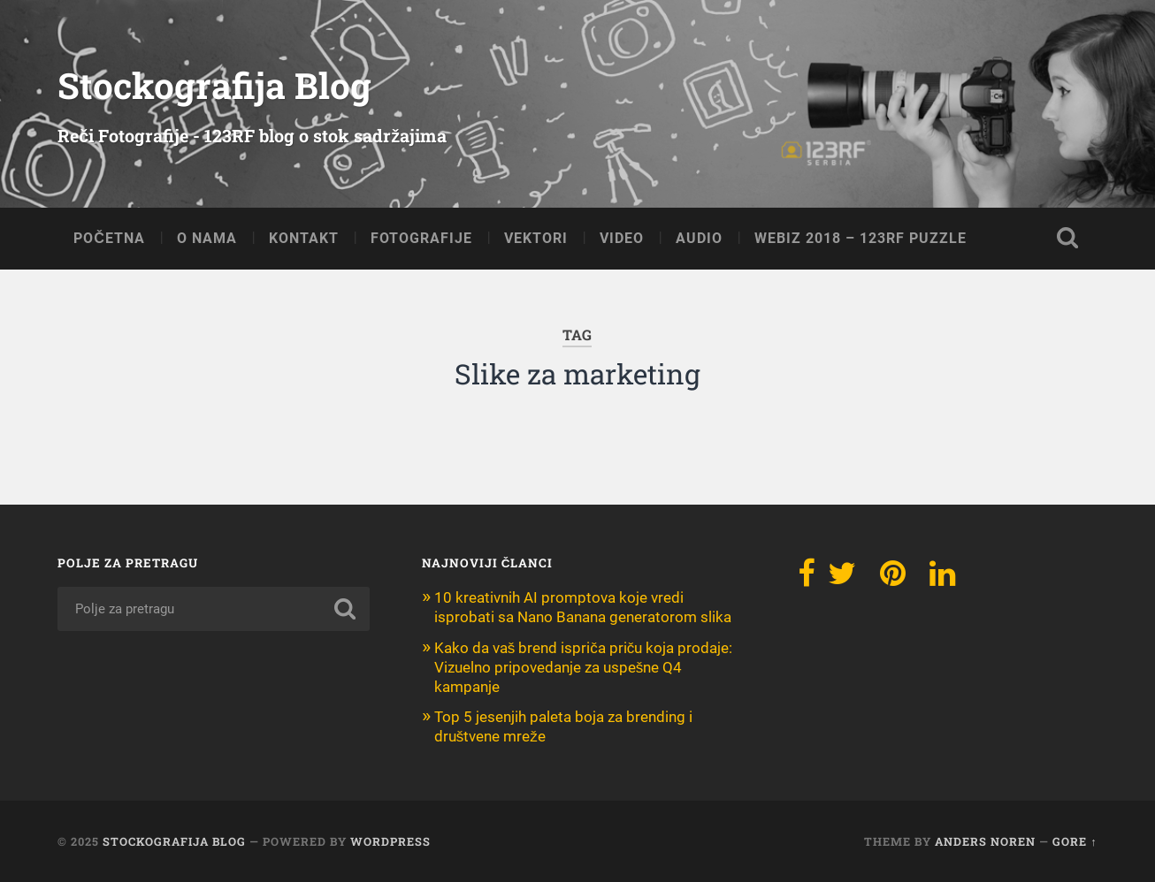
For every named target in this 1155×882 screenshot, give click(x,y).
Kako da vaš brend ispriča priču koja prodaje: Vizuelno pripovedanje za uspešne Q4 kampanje (583, 667)
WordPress (390, 841)
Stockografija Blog (214, 85)
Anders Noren (985, 841)
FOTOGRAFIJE (421, 238)
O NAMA (207, 238)
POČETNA (109, 238)
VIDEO (622, 238)
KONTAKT (304, 238)
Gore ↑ (1074, 841)
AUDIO (699, 238)
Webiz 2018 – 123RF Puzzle (860, 238)
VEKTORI (536, 238)
